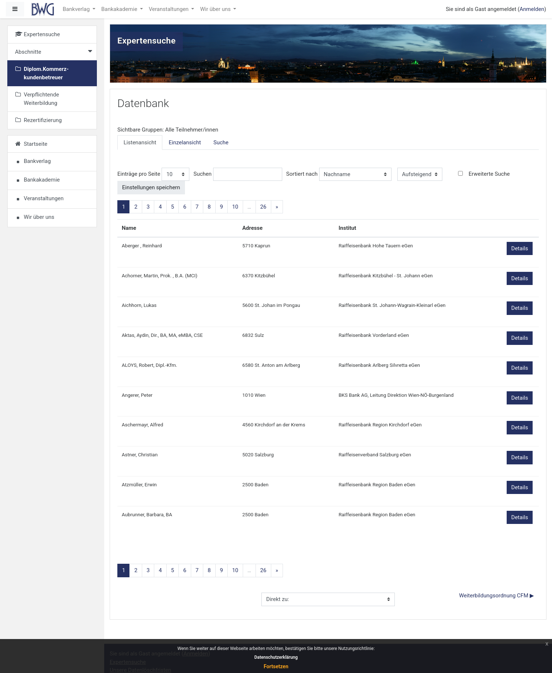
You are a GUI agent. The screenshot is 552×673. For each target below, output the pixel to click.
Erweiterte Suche (489, 174)
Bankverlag (77, 9)
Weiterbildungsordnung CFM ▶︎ (496, 595)
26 (263, 207)
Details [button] (519, 248)
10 (235, 207)
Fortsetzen (276, 666)
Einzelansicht (185, 142)
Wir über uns (216, 9)
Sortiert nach (302, 174)
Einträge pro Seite (138, 174)
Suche (220, 142)
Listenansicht (140, 142)
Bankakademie (120, 9)
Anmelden (531, 9)
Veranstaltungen (169, 9)
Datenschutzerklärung (276, 657)
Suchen (202, 174)
